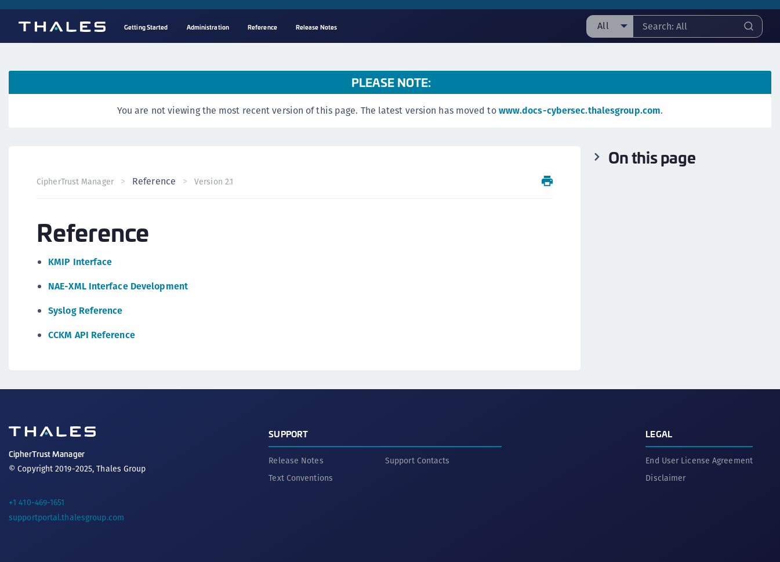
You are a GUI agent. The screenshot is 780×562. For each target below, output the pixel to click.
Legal (658, 433)
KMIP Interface (80, 262)
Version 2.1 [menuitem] (213, 181)
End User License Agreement (699, 460)
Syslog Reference (85, 310)
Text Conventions (301, 478)
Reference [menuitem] (262, 27)
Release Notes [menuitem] (316, 27)
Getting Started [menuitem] (146, 27)
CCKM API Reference (91, 335)
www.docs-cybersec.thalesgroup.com (580, 110)
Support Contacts (417, 460)
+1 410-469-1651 (37, 502)
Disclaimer (665, 478)
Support (288, 433)
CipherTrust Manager (75, 181)
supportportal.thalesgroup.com (66, 517)
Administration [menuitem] (208, 27)
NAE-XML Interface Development (118, 286)
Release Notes (296, 460)
